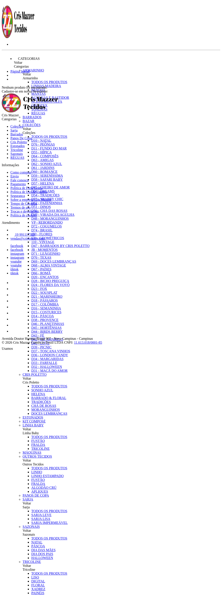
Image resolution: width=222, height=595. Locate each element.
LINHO (36, 472)
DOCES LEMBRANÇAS (49, 413)
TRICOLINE (40, 448)
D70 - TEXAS (41, 257)
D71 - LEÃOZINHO (45, 253)
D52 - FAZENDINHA (46, 203)
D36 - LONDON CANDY (49, 355)
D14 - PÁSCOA (42, 316)
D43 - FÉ (37, 335)
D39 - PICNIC (41, 347)
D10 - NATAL (41, 140)
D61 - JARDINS (43, 168)
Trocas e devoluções (24, 211)
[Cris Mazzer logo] (18, 37)
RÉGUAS (17, 157)
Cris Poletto (34, 374)
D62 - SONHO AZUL (46, 164)
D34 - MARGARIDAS (47, 359)
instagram (17, 253)
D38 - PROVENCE (44, 320)
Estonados (33, 417)
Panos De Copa (36, 495)
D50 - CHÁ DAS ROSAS (49, 211)
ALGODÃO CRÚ (43, 487)
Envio (14, 176)
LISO (35, 577)
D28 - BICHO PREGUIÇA (50, 281)
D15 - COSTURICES (46, 312)
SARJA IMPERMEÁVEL (49, 523)
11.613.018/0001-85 (88, 342)
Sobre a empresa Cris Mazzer (30, 200)
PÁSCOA (38, 546)
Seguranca (17, 196)
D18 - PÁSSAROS (44, 300)
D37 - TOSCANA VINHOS (50, 351)
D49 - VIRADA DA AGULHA (53, 214)
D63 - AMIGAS (42, 160)
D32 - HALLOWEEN (46, 367)
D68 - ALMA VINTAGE (48, 265)
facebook (16, 246)
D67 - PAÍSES (41, 269)
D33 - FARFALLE (44, 363)
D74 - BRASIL (42, 230)
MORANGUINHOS (45, 409)
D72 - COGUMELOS (46, 226)
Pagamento (18, 184)
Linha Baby (33, 425)
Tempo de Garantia (23, 203)
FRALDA (38, 445)
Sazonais (31, 526)
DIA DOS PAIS (42, 554)
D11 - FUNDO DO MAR (49, 148)
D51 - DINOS (41, 207)
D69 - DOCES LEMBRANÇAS (53, 261)
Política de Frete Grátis (26, 188)
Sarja (28, 499)
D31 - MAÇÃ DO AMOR (49, 370)
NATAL (36, 542)
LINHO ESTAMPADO (47, 476)
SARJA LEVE (41, 515)
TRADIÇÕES (41, 402)
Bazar (28, 121)
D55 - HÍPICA (41, 152)
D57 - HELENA (42, 183)
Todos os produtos (49, 82)
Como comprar (20, 172)
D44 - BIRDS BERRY (47, 331)
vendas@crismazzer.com (27, 238)
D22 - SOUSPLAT (44, 292)
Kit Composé (34, 421)
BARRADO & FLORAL (48, 398)
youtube (16, 261)
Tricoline (32, 562)
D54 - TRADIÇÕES (45, 195)
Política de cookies (23, 215)
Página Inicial (20, 71)
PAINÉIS (37, 593)
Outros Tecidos (37, 456)
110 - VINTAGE (42, 242)
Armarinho (33, 70)
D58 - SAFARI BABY (47, 179)
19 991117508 (22, 234)
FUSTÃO (38, 441)
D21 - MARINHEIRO (46, 296)
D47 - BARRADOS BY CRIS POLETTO (60, 246)
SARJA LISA (40, 519)
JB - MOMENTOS (44, 250)
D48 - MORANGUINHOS (50, 218)
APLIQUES (39, 491)
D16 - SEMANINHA (46, 308)
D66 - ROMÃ (41, 273)
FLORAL (38, 585)
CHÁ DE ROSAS (43, 406)
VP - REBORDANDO (47, 222)
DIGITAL (38, 581)
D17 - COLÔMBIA (45, 304)
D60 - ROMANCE (44, 172)
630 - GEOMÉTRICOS (47, 238)
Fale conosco (19, 180)
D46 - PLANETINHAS (47, 324)
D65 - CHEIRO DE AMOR (50, 187)
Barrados (32, 117)
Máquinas (32, 452)
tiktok (14, 269)
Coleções (32, 125)
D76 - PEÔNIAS (43, 144)
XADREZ (38, 589)
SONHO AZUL (42, 390)
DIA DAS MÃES (43, 550)
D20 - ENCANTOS (45, 277)
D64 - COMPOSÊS (44, 156)
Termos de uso (20, 207)
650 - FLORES (41, 234)
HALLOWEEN (42, 558)
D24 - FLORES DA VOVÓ (50, 285)
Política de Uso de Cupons (28, 192)
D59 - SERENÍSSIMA (47, 175)
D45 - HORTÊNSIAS (46, 328)
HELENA (38, 394)
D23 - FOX (39, 289)
